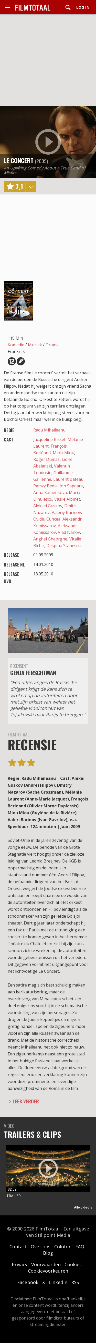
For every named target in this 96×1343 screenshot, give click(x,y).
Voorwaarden (46, 1264)
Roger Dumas (46, 459)
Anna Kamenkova (50, 492)
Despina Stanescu (63, 545)
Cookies (73, 1264)
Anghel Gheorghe (50, 539)
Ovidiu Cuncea (46, 519)
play (48, 142)
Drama (52, 345)
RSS (75, 1282)
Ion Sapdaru (71, 486)
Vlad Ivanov (69, 532)
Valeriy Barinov (66, 512)
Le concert (19, 160)
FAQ (79, 1246)
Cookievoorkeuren (48, 1271)
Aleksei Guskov (47, 506)
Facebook (27, 1282)
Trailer (13, 1195)
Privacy (19, 1264)
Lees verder (26, 1101)
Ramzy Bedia (45, 486)
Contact (18, 1246)
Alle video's (83, 1207)
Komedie (16, 345)
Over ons (40, 1246)
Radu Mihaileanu (49, 430)
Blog (48, 1253)
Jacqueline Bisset (49, 439)
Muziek (35, 345)
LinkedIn (58, 1282)
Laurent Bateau (68, 479)
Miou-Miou (63, 452)
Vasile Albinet (67, 499)
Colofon (62, 1246)
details (31, 186)
